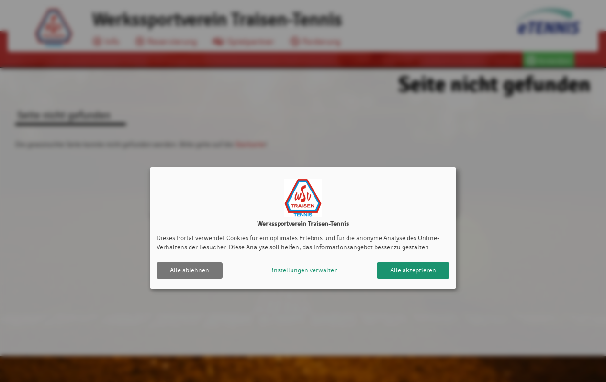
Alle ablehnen (189, 270)
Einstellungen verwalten (303, 270)
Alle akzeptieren (413, 270)
